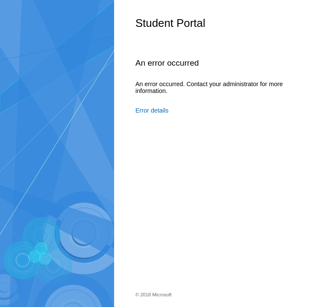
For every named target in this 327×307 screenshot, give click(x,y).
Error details (152, 110)
